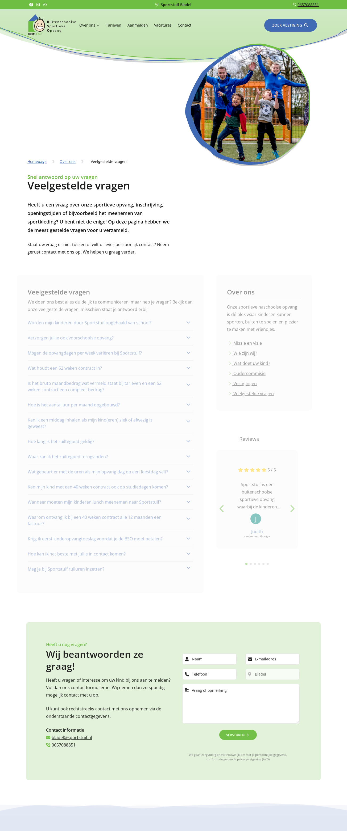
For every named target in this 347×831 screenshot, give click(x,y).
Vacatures (163, 25)
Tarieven (113, 25)
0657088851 (306, 4)
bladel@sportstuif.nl (69, 736)
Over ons (89, 25)
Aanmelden (137, 25)
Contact (184, 25)
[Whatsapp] (45, 4)
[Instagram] (38, 4)
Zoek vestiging (287, 25)
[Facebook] (31, 4)
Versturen (235, 733)
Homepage (37, 161)
